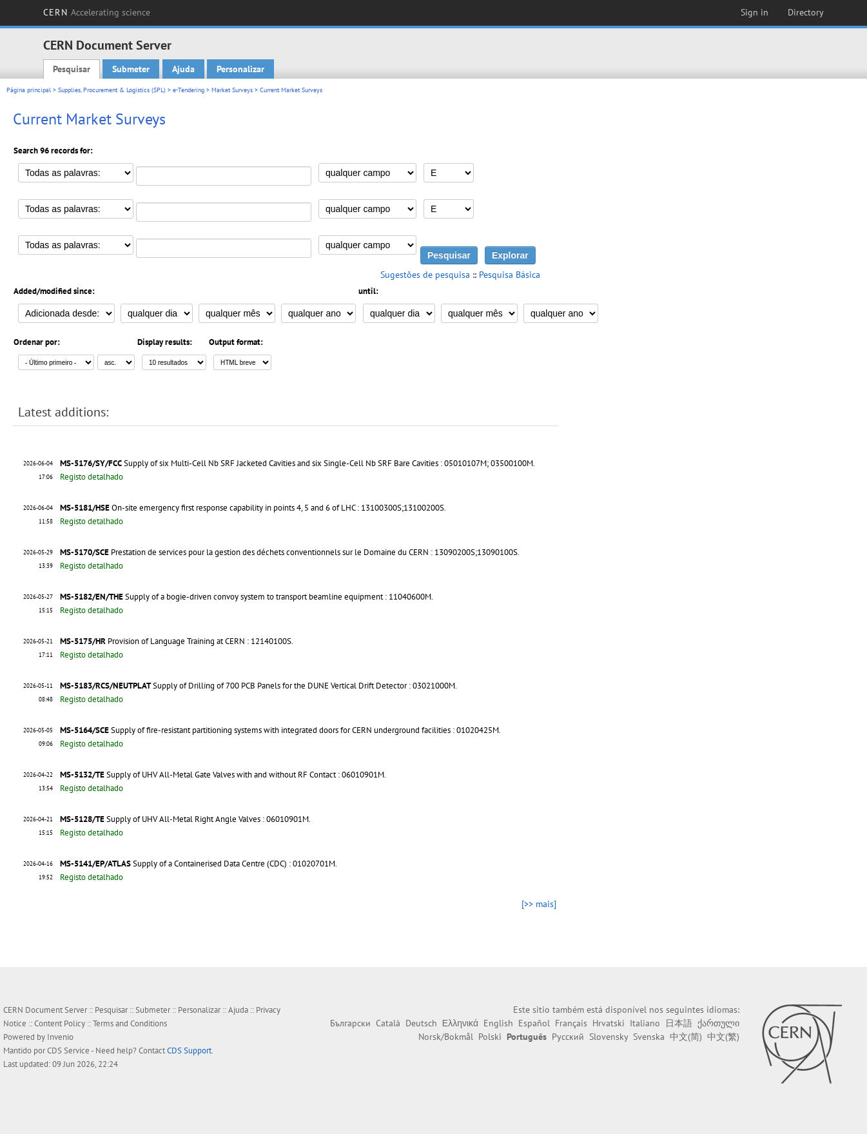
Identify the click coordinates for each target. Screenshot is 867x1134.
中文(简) (686, 1036)
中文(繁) (723, 1036)
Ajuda (183, 69)
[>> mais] (538, 904)
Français (571, 1023)
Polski (490, 1036)
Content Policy (59, 1023)
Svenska (649, 1036)
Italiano (645, 1023)
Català (388, 1023)
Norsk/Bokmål (445, 1036)
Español (534, 1023)
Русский (568, 1036)
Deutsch (421, 1023)
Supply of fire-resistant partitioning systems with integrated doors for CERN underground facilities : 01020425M (305, 730)
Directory (806, 12)
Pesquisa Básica (509, 274)
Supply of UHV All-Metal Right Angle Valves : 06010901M (207, 819)
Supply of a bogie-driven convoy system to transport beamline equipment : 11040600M (278, 596)
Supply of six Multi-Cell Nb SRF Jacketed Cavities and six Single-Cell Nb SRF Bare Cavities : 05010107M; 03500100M (328, 463)
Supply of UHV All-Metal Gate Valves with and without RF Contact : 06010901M (245, 774)
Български (350, 1023)
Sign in (754, 12)
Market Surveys (232, 90)
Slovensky (608, 1036)
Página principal (28, 90)
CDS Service (68, 1050)
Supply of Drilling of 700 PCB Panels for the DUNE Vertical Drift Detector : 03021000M (304, 685)
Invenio (60, 1036)
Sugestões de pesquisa (425, 274)
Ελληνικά (460, 1023)
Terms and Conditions (130, 1023)
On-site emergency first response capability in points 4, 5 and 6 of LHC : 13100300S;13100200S (278, 507)
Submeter (131, 69)
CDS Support (189, 1050)
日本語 (678, 1023)
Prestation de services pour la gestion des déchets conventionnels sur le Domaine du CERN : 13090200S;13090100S (314, 552)
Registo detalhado (91, 476)
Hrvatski (608, 1023)
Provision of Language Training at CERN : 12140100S (199, 641)
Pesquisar (71, 69)
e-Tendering (188, 90)
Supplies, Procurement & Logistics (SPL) (112, 90)
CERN (96, 12)
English (498, 1023)
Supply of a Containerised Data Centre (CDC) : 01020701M (234, 863)
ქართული (718, 1023)
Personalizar (240, 69)
